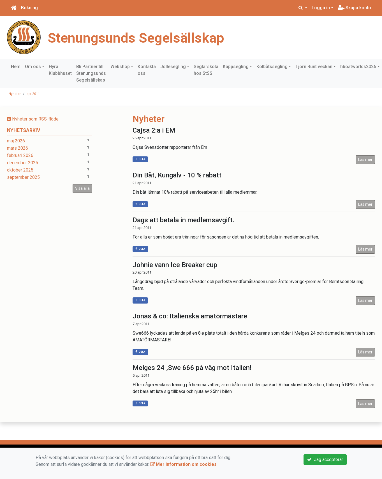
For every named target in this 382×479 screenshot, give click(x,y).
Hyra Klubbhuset (60, 70)
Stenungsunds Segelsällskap (147, 37)
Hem (15, 66)
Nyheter (15, 94)
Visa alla (82, 188)
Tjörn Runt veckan (313, 66)
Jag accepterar (325, 459)
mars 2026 (17, 148)
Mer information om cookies (183, 464)
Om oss (33, 66)
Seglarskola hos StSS (206, 70)
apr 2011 (33, 94)
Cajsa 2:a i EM (154, 130)
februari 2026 (20, 155)
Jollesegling (173, 66)
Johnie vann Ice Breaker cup (175, 265)
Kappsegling (236, 66)
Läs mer (365, 159)
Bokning (29, 7)
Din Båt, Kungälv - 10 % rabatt (177, 175)
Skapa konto (354, 7)
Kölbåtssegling (272, 66)
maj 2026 (16, 141)
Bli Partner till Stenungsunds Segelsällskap (91, 73)
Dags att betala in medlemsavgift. (184, 220)
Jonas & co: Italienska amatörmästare (190, 316)
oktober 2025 (20, 170)
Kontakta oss (147, 70)
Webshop (120, 66)
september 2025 (23, 177)
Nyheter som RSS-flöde (33, 119)
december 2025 (22, 162)
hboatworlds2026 (358, 66)
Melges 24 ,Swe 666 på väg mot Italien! (192, 368)
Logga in (321, 7)
